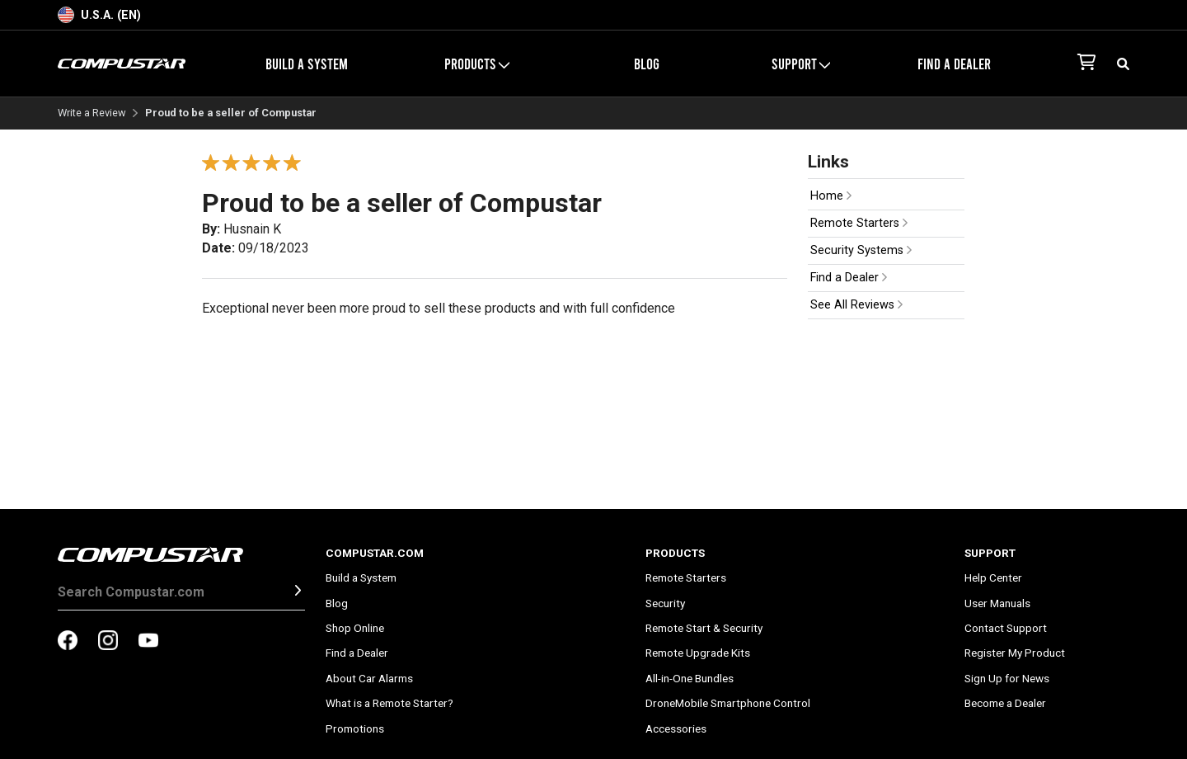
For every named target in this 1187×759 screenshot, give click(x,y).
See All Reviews (856, 305)
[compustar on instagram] (108, 641)
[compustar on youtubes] (148, 641)
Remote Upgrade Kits (697, 652)
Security (665, 603)
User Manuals (997, 603)
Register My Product (1014, 652)
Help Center (993, 577)
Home (831, 196)
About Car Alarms (369, 678)
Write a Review (92, 113)
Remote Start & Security (703, 627)
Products (476, 63)
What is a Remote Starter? (389, 703)
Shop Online (355, 627)
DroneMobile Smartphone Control (727, 703)
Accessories (675, 728)
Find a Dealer (954, 63)
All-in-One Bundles (689, 678)
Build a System (306, 63)
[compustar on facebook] (67, 641)
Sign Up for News (1006, 678)
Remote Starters (859, 223)
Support (801, 63)
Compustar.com (375, 552)
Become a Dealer (1005, 703)
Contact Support (1005, 627)
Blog (646, 63)
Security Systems (861, 250)
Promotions (355, 728)
